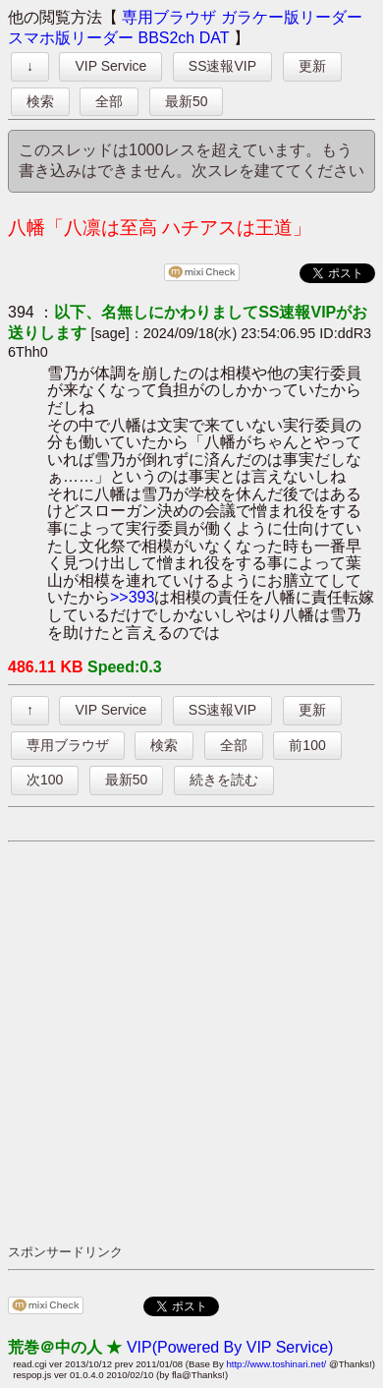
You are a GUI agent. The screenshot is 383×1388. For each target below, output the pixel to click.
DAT (214, 37)
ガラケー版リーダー (291, 17)
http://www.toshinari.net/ (276, 1364)
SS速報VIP (222, 66)
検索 (40, 101)
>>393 (132, 597)
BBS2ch (165, 37)
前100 (307, 745)
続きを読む (224, 779)
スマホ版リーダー (71, 37)
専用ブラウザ (169, 17)
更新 (312, 66)
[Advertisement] (191, 1042)
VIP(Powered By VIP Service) (230, 1347)
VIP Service (110, 66)
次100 (45, 779)
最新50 (186, 101)
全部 (109, 101)
